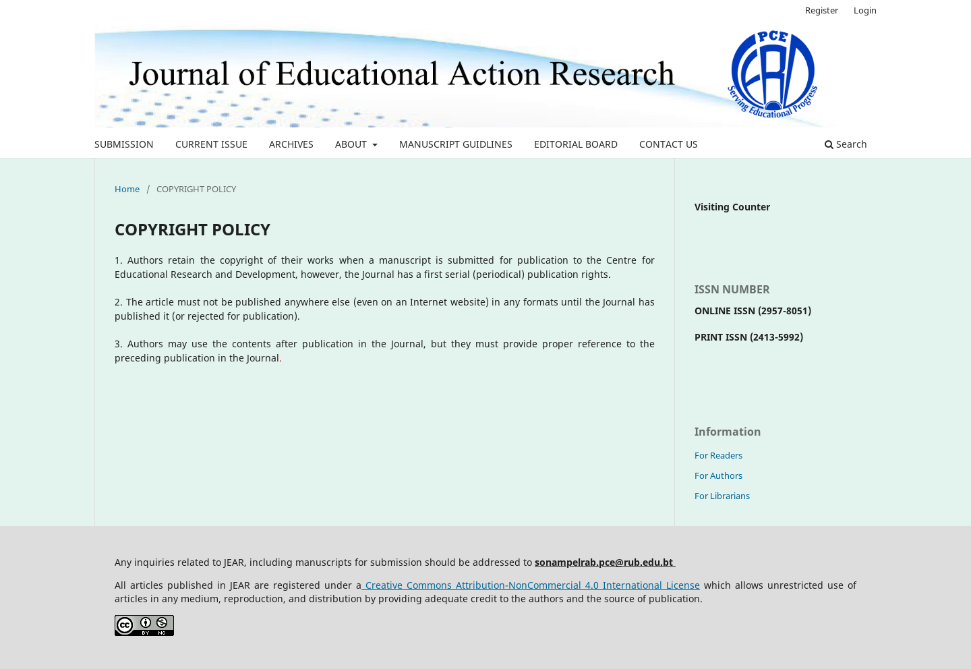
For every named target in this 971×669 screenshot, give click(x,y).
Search (846, 144)
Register (821, 10)
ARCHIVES (291, 144)
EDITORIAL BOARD (576, 144)
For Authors (718, 475)
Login (865, 10)
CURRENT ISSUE (211, 144)
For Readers (718, 455)
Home (127, 189)
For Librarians (722, 496)
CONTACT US (668, 144)
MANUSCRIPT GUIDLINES (455, 144)
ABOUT (352, 144)
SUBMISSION (124, 144)
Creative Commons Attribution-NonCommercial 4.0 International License (530, 585)
